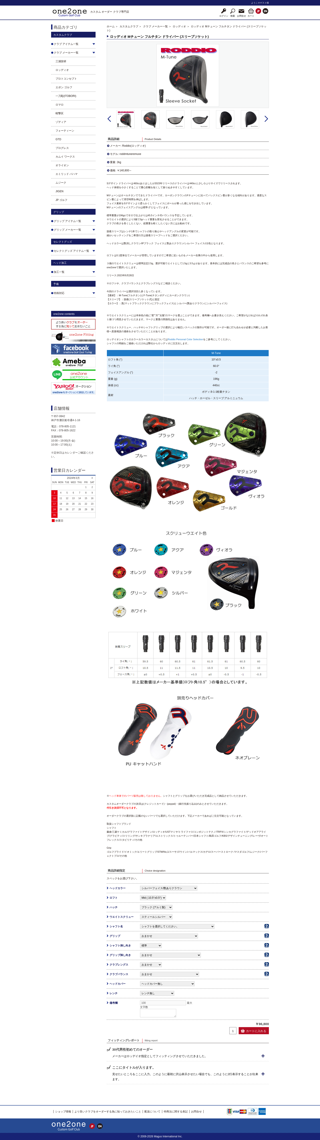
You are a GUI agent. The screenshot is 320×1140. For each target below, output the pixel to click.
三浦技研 (61, 61)
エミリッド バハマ (67, 174)
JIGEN (59, 191)
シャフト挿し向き (120, 945)
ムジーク (61, 182)
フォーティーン (65, 130)
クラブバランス (119, 974)
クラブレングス (119, 964)
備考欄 (114, 1002)
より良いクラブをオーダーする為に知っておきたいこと (107, 1111)
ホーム (111, 26)
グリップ (115, 936)
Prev (109, 119)
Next (266, 119)
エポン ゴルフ (64, 87)
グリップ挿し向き (120, 955)
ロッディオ (62, 70)
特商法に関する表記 (176, 1111)
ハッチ (114, 907)
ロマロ (60, 104)
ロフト (114, 897)
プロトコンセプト (66, 78)
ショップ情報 (63, 1111)
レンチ (114, 993)
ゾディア (61, 122)
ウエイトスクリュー (122, 916)
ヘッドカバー (118, 983)
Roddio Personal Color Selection (185, 339)
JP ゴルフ (61, 200)
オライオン (62, 165)
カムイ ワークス (65, 156)
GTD (58, 139)
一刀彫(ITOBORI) (66, 96)
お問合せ (196, 1111)
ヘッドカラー (118, 888)
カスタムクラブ (129, 26)
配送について (152, 1111)
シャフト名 (116, 926)
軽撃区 (60, 113)
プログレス (62, 148)
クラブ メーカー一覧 (155, 26)
